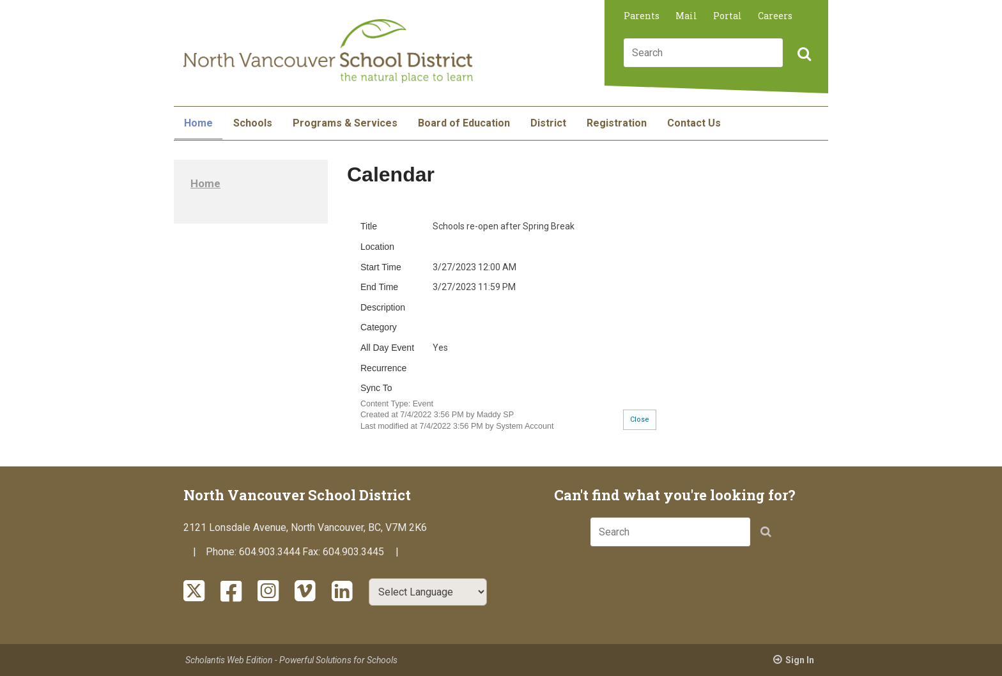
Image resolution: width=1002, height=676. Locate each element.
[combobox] (703, 52)
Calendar (391, 174)
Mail (686, 16)
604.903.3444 (269, 552)
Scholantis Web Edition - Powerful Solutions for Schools (291, 660)
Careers (775, 16)
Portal (727, 16)
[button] (802, 55)
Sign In (799, 660)
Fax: (312, 552)
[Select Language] (428, 592)
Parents (641, 16)
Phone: (222, 552)
